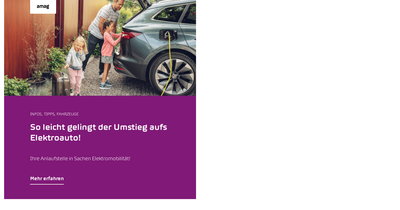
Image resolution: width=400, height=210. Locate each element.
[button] (100, 99)
